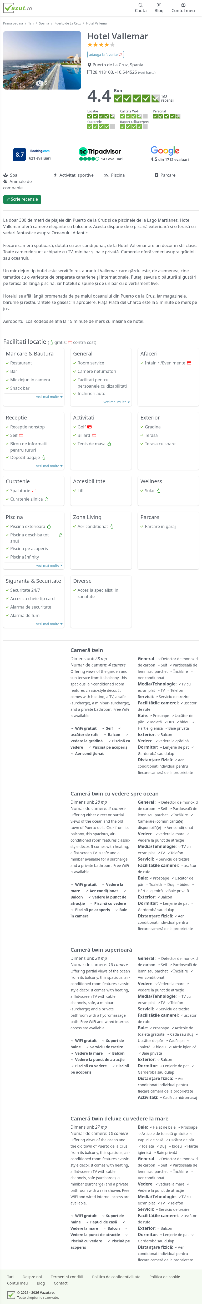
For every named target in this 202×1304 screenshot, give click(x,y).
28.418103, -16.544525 (121, 72)
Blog (41, 1283)
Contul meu (17, 1283)
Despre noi (32, 1276)
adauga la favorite (105, 54)
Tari (31, 23)
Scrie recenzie (22, 199)
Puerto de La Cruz (67, 23)
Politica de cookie (164, 1276)
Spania (44, 23)
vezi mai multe (49, 396)
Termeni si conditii (67, 1276)
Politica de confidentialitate (116, 1276)
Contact (61, 1283)
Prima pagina (13, 23)
